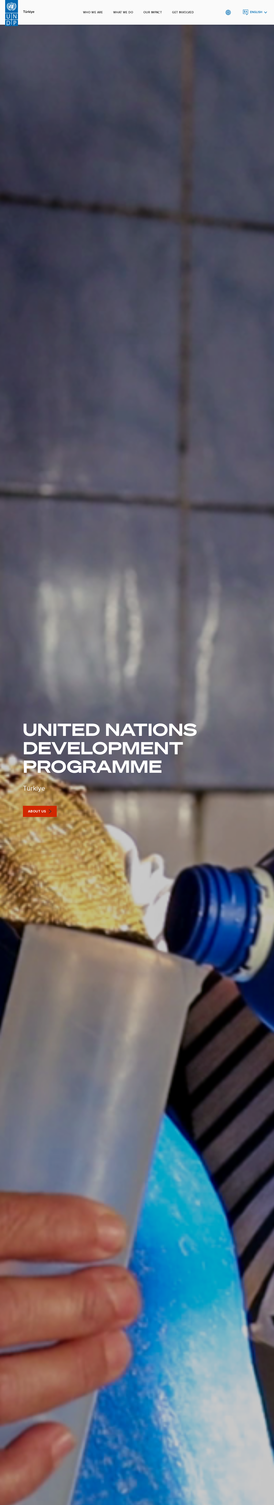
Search (237, 12)
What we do (123, 12)
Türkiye (28, 12)
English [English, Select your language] (256, 12)
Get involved (183, 12)
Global (228, 12)
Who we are (93, 12)
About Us (37, 811)
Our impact (152, 12)
